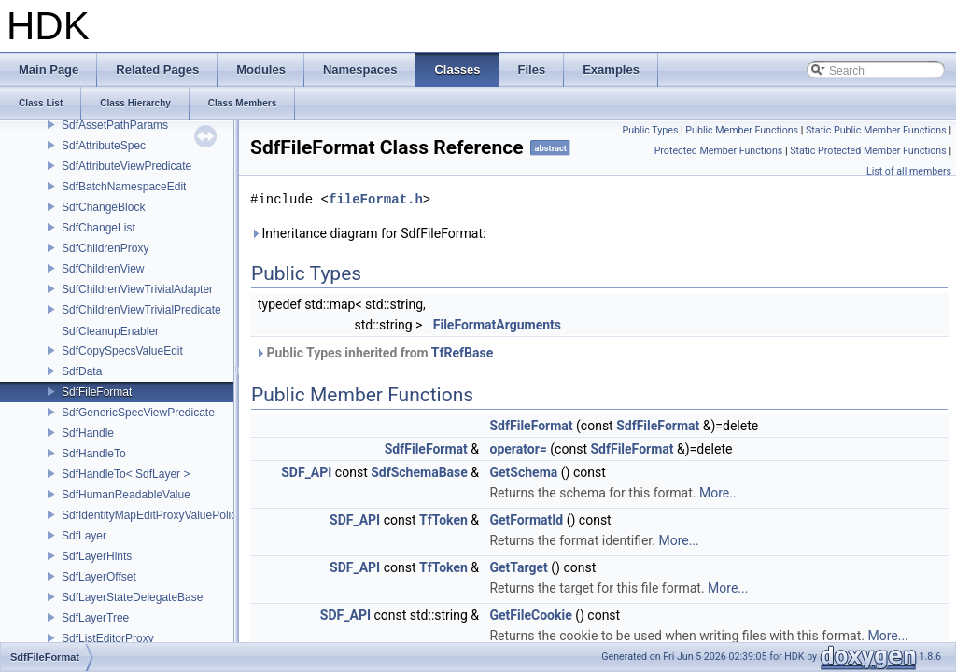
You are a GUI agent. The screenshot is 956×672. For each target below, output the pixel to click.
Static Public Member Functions (876, 130)
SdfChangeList (98, 227)
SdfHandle (88, 433)
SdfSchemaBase (419, 472)
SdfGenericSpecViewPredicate (138, 412)
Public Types (650, 130)
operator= (517, 448)
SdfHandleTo (94, 453)
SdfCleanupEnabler (110, 331)
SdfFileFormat (97, 392)
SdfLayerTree (95, 617)
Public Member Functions (741, 130)
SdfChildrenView (103, 268)
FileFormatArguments (497, 324)
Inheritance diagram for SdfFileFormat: (367, 233)
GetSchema (523, 472)
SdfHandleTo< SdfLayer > (126, 474)
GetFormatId (526, 519)
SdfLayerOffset (99, 576)
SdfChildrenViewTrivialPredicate (141, 309)
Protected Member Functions (718, 151)
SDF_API (306, 472)
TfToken (443, 519)
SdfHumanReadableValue (126, 494)
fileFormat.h (376, 199)
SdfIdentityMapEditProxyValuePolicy (152, 515)
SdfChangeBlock (103, 207)
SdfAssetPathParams (115, 125)
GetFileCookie (530, 615)
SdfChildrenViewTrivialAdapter (137, 289)
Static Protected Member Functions (868, 151)
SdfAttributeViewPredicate (126, 166)
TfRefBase (462, 352)
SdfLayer (84, 535)
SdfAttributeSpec (104, 145)
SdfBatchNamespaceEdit (124, 186)
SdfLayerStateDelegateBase (132, 597)
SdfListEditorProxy (108, 638)
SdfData (82, 371)
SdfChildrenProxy (105, 248)
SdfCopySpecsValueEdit (122, 350)
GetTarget (518, 567)
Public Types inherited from (374, 352)
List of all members (908, 171)
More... (719, 492)
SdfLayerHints (97, 556)
